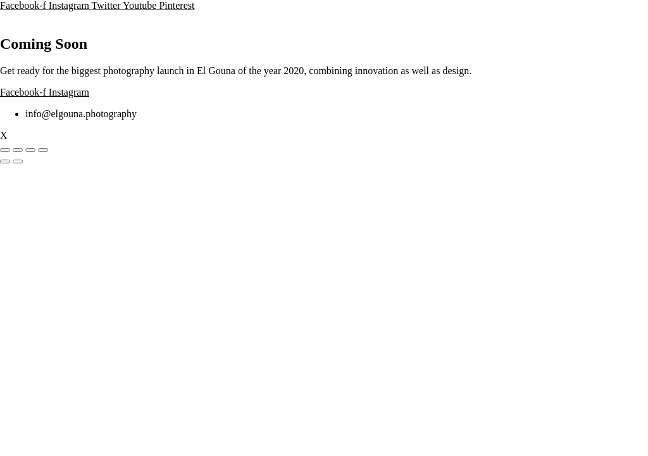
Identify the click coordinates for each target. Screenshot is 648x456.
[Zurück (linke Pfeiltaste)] (5, 161)
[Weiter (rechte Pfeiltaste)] (18, 161)
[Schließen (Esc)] (43, 150)
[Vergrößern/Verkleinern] (5, 150)
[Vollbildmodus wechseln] (18, 150)
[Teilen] (30, 150)
